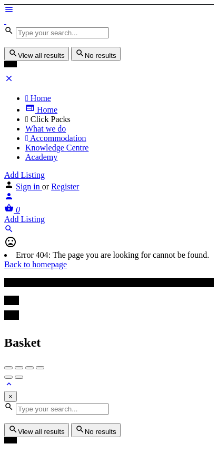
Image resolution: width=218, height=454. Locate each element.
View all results (36, 53)
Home (38, 98)
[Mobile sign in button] (9, 198)
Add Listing (24, 174)
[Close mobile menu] (9, 80)
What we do (45, 128)
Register (65, 186)
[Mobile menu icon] (109, 10)
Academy (41, 157)
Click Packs (48, 119)
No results (95, 53)
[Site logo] (5, 20)
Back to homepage (35, 264)
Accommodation (55, 138)
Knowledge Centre (56, 147)
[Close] (10, 396)
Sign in (29, 186)
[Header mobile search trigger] (9, 230)
